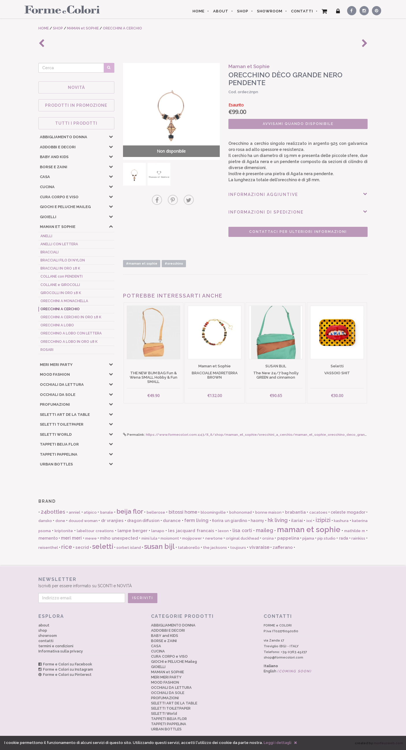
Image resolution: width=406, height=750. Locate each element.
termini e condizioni (55, 646)
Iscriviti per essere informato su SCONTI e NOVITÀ (203, 582)
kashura (341, 521)
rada (343, 538)
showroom (47, 635)
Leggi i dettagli (277, 742)
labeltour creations (95, 531)
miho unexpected (119, 538)
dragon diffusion (143, 520)
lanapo (157, 531)
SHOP (242, 11)
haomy (257, 520)
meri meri (71, 538)
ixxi (309, 521)
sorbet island (128, 547)
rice (66, 546)
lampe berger (133, 530)
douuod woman (83, 521)
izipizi (323, 520)
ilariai (297, 520)
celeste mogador (348, 512)
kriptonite (64, 531)
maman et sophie (309, 529)
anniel (74, 512)
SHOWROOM (269, 11)
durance (172, 520)
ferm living (196, 520)
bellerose (156, 512)
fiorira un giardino (229, 520)
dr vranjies (112, 520)
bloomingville (213, 512)
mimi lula (149, 538)
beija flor (130, 511)
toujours (238, 547)
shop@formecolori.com (283, 657)
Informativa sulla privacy (60, 651)
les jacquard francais (191, 530)
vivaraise (259, 547)
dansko (45, 521)
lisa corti (242, 530)
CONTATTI (302, 11)
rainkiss (358, 538)
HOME (198, 11)
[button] (110, 136)
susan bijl (159, 546)
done (60, 521)
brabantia (295, 512)
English (288, 671)
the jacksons (215, 547)
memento (48, 538)
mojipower (192, 538)
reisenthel (48, 547)
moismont (170, 538)
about (43, 625)
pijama (308, 538)
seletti (102, 546)
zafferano (283, 547)
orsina (268, 538)
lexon (223, 531)
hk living (278, 520)
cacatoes (318, 512)
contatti (45, 641)
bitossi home (183, 512)
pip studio (326, 538)
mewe (91, 538)
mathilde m (354, 531)
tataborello (189, 547)
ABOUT (220, 11)
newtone (214, 538)
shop (42, 630)
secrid (82, 547)
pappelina (288, 538)
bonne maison (268, 512)
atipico (90, 512)
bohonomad (240, 512)
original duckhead (242, 538)
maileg (264, 530)
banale (106, 512)
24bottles (53, 512)
